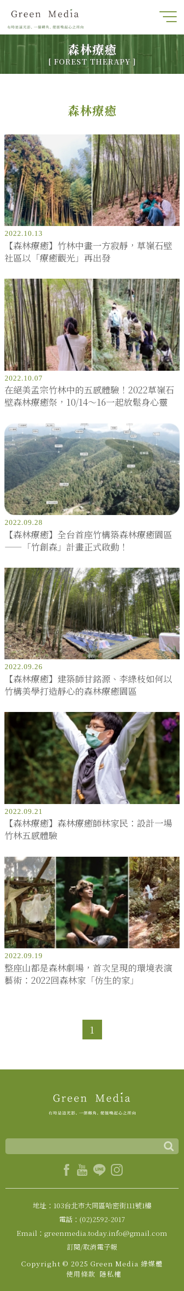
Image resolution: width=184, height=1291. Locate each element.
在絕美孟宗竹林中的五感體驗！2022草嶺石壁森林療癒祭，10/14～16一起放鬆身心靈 (89, 396)
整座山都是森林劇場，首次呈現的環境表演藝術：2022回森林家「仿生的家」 (88, 974)
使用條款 (81, 1274)
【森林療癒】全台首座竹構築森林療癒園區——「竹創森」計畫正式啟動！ (88, 540)
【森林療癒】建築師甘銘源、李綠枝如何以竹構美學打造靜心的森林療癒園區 (88, 685)
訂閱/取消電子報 (92, 1247)
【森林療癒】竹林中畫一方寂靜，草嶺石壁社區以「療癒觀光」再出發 (88, 251)
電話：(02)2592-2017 (92, 1219)
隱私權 (111, 1274)
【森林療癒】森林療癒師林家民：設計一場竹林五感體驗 (88, 829)
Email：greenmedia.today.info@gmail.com (92, 1233)
